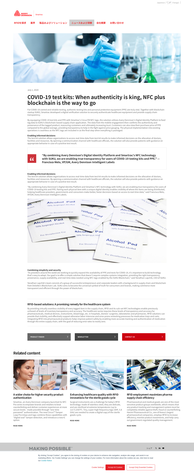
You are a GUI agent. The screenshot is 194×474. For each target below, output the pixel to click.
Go (178, 9)
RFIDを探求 (20, 22)
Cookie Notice (46, 461)
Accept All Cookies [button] (115, 467)
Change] (175, 2)
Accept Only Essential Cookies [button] (141, 467)
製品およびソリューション (53, 22)
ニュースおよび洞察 (81, 22)
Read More (18, 425)
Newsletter (96, 336)
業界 (32, 22)
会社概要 (101, 22)
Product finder (49, 336)
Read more (131, 425)
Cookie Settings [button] (98, 467)
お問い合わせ (117, 22)
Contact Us (144, 336)
